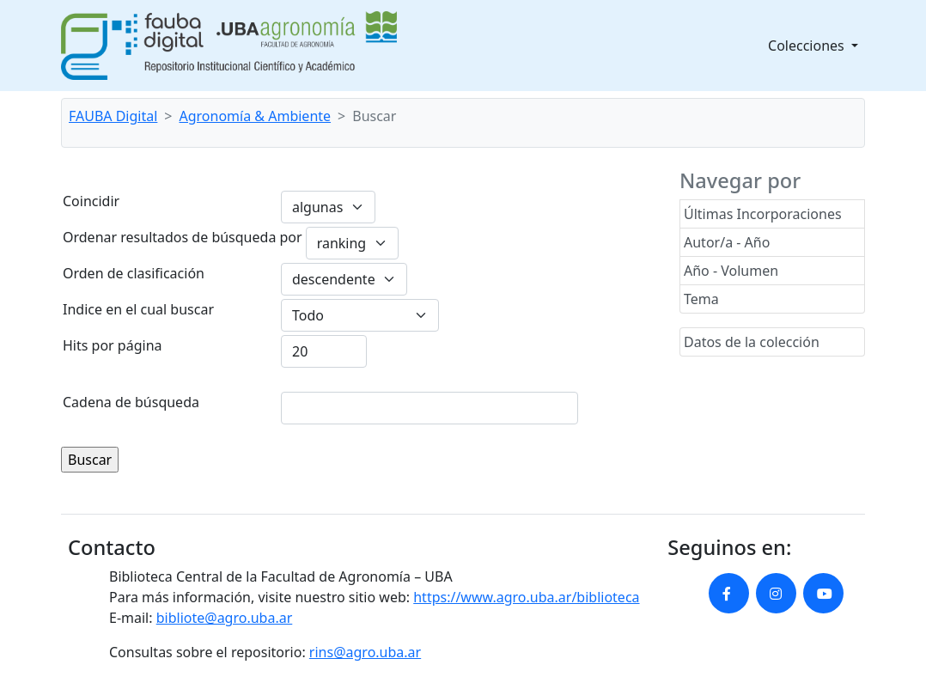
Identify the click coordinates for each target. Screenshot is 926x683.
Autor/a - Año (727, 242)
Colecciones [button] (808, 45)
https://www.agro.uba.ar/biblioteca (526, 597)
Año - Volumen (731, 270)
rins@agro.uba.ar (365, 652)
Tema (701, 299)
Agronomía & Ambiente (256, 116)
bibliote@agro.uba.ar (224, 617)
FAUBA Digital (113, 116)
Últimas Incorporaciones (763, 213)
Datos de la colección (751, 341)
